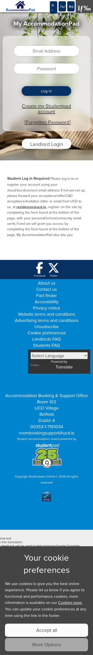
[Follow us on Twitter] (53, 269)
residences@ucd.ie (31, 206)
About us (46, 283)
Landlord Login (46, 144)
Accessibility (47, 301)
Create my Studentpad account (46, 108)
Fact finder (46, 295)
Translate (52, 367)
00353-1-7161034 (46, 426)
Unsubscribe (46, 326)
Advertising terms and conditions (46, 320)
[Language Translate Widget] (59, 355)
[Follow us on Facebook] (39, 269)
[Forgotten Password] (48, 122)
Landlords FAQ (46, 339)
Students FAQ (46, 345)
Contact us (46, 289)
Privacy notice (46, 308)
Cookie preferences (47, 333)
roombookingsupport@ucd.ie (46, 433)
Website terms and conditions (46, 314)
